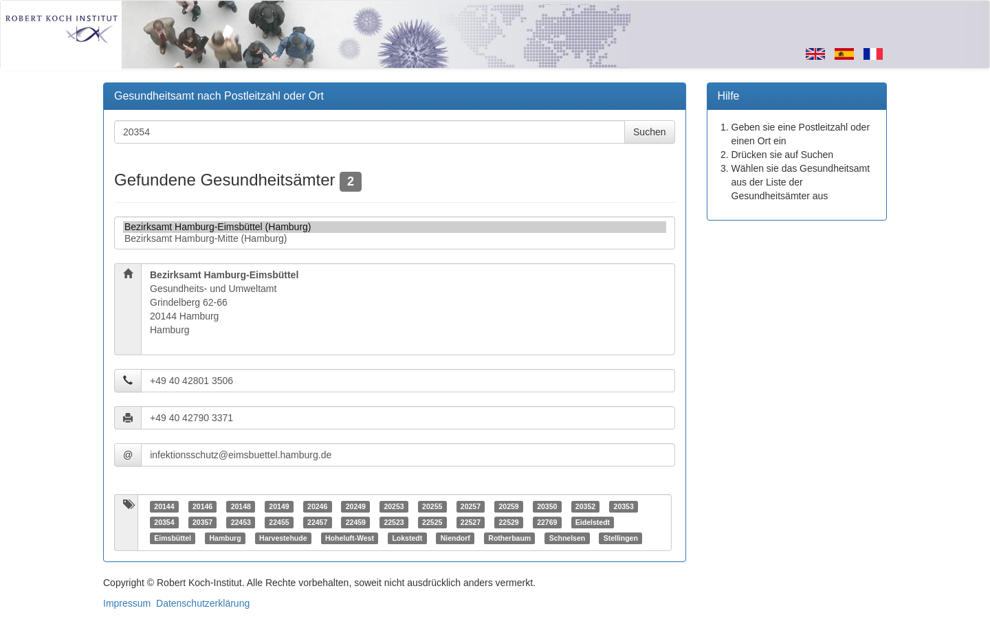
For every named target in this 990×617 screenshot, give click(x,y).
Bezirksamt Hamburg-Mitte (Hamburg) (394, 239)
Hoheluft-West (349, 538)
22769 (547, 522)
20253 (394, 506)
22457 (317, 522)
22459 (356, 522)
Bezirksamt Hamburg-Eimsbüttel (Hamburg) (394, 227)
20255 (432, 506)
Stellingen (621, 538)
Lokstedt (407, 538)
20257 (471, 506)
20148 (241, 506)
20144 (164, 506)
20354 (164, 522)
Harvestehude (283, 538)
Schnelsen (567, 538)
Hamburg (225, 538)
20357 (202, 522)
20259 (508, 506)
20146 (202, 506)
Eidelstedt (592, 522)
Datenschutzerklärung (203, 603)
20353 (624, 506)
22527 (471, 522)
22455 (279, 522)
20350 (547, 506)
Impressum (127, 603)
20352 (585, 506)
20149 (279, 506)
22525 (432, 522)
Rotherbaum (509, 538)
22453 (241, 522)
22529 (508, 522)
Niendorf (455, 538)
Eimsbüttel (172, 538)
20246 (317, 506)
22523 (394, 522)
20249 (356, 506)
